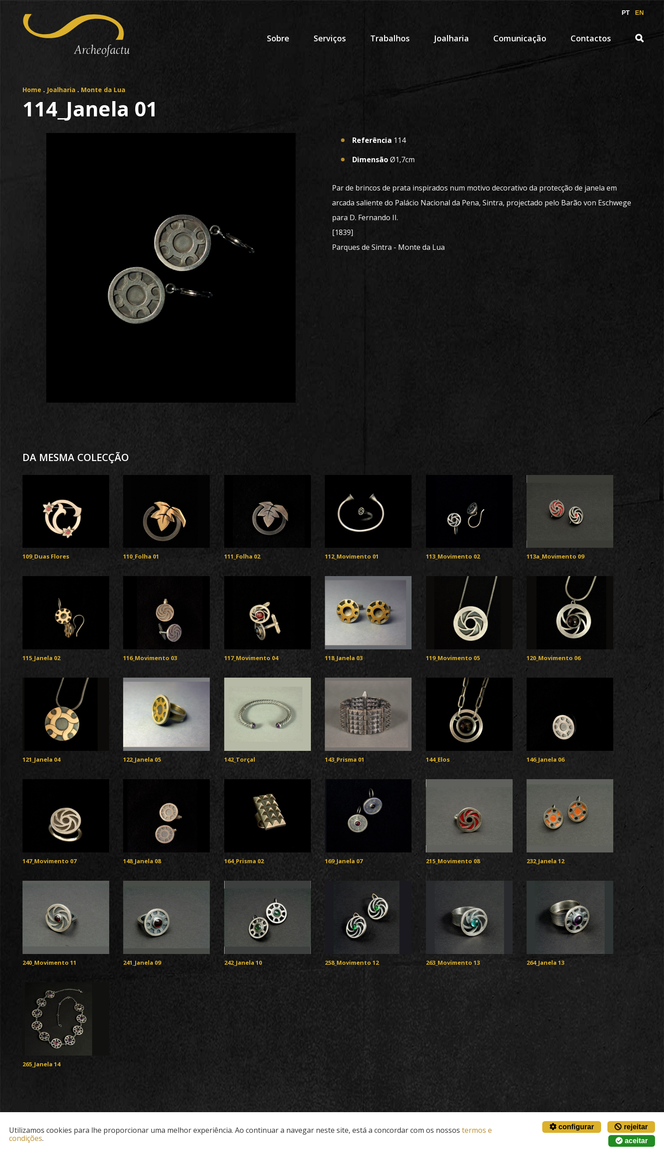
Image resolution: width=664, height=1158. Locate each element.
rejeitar (631, 1127)
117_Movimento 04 (251, 658)
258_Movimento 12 (352, 962)
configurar (571, 1127)
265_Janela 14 (41, 1064)
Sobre (278, 38)
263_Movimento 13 (453, 962)
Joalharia (451, 38)
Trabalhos (390, 38)
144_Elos (438, 759)
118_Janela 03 (344, 658)
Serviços (330, 38)
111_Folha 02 (242, 556)
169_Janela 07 (344, 861)
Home (31, 89)
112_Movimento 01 (352, 556)
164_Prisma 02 (244, 861)
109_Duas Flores (45, 556)
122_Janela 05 (142, 759)
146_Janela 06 (545, 759)
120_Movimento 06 (553, 658)
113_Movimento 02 (453, 556)
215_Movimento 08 (453, 861)
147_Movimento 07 (49, 861)
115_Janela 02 (41, 658)
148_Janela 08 (142, 861)
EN (639, 12)
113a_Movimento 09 (555, 556)
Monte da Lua (103, 89)
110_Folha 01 (141, 556)
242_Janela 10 (243, 962)
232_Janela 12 (545, 861)
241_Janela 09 (142, 962)
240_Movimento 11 (49, 962)
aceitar (631, 1141)
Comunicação (519, 38)
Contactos (591, 38)
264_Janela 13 (545, 962)
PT (626, 12)
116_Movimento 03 (150, 658)
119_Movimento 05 (453, 658)
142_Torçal (239, 759)
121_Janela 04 (41, 759)
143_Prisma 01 (344, 759)
